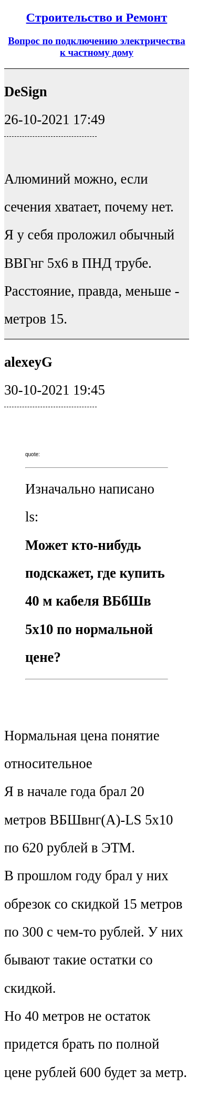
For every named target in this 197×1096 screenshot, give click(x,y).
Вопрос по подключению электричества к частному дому (96, 46)
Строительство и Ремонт (97, 17)
